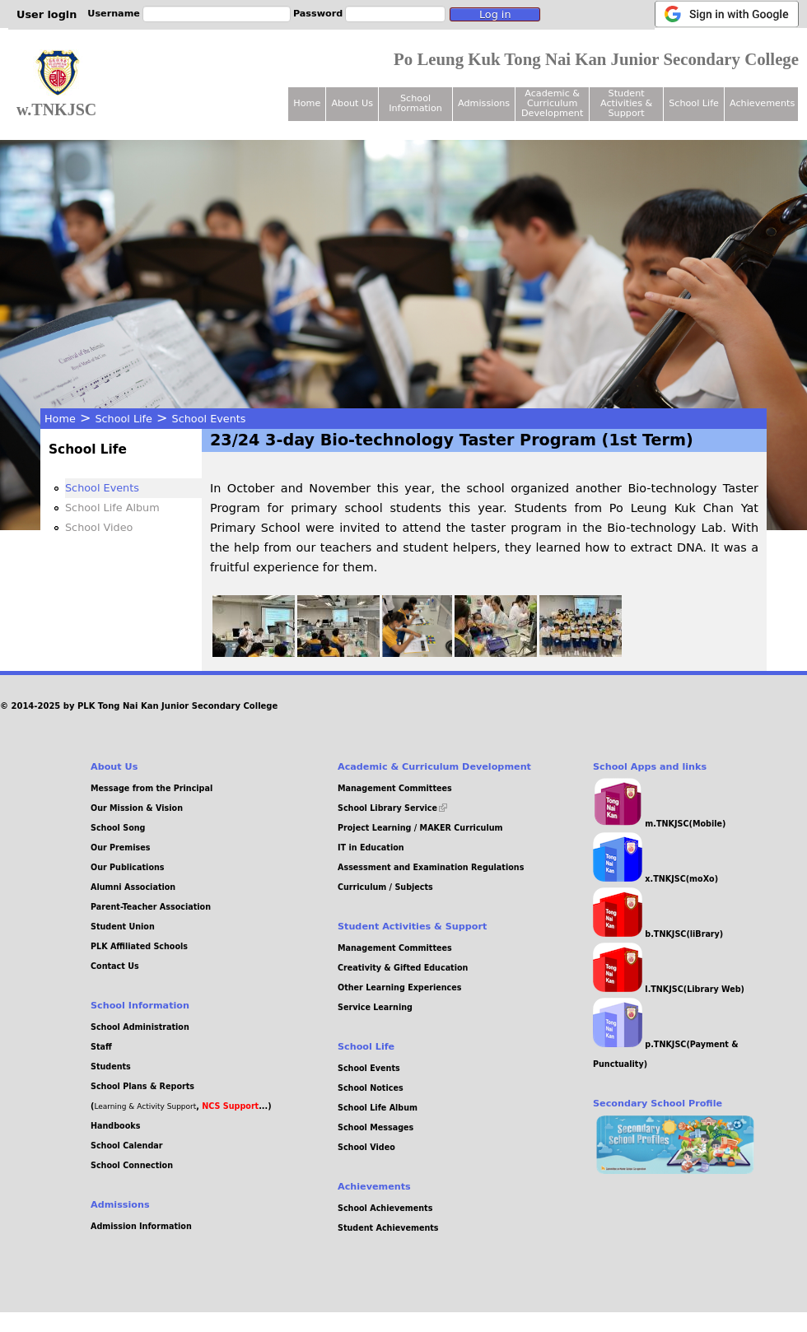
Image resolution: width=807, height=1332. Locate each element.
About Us (352, 103)
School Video (99, 527)
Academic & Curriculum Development (552, 103)
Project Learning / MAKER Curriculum (420, 827)
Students (111, 1066)
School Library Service (392, 808)
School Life (123, 418)
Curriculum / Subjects (385, 887)
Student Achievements (388, 1227)
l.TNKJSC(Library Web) (668, 989)
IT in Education (371, 847)
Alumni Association (133, 887)
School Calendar (126, 1145)
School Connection (132, 1165)
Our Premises (121, 847)
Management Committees (395, 788)
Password (318, 13)
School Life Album (112, 507)
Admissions (484, 103)
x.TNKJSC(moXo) (655, 878)
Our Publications (128, 867)
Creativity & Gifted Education (403, 967)
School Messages (375, 1127)
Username (113, 13)
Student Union (123, 926)
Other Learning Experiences (400, 987)
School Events (209, 418)
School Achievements (385, 1208)
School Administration (140, 1027)
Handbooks (115, 1125)
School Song (118, 827)
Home (60, 418)
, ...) (233, 1106)
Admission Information (141, 1226)
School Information (415, 103)
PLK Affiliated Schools (139, 946)
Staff (101, 1046)
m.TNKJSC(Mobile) (659, 823)
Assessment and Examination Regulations (431, 867)
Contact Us (115, 966)
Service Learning (375, 1007)
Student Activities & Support (626, 103)
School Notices (371, 1087)
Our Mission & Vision (137, 808)
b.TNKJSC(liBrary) (658, 933)
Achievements (762, 103)
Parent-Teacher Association (151, 906)
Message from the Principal (151, 788)
